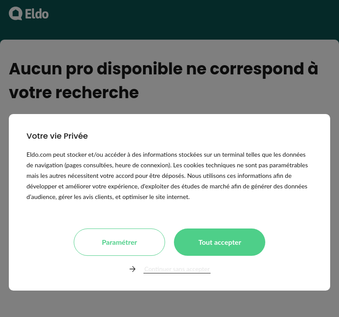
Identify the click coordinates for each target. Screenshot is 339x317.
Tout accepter (219, 242)
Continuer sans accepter (177, 269)
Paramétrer (119, 242)
